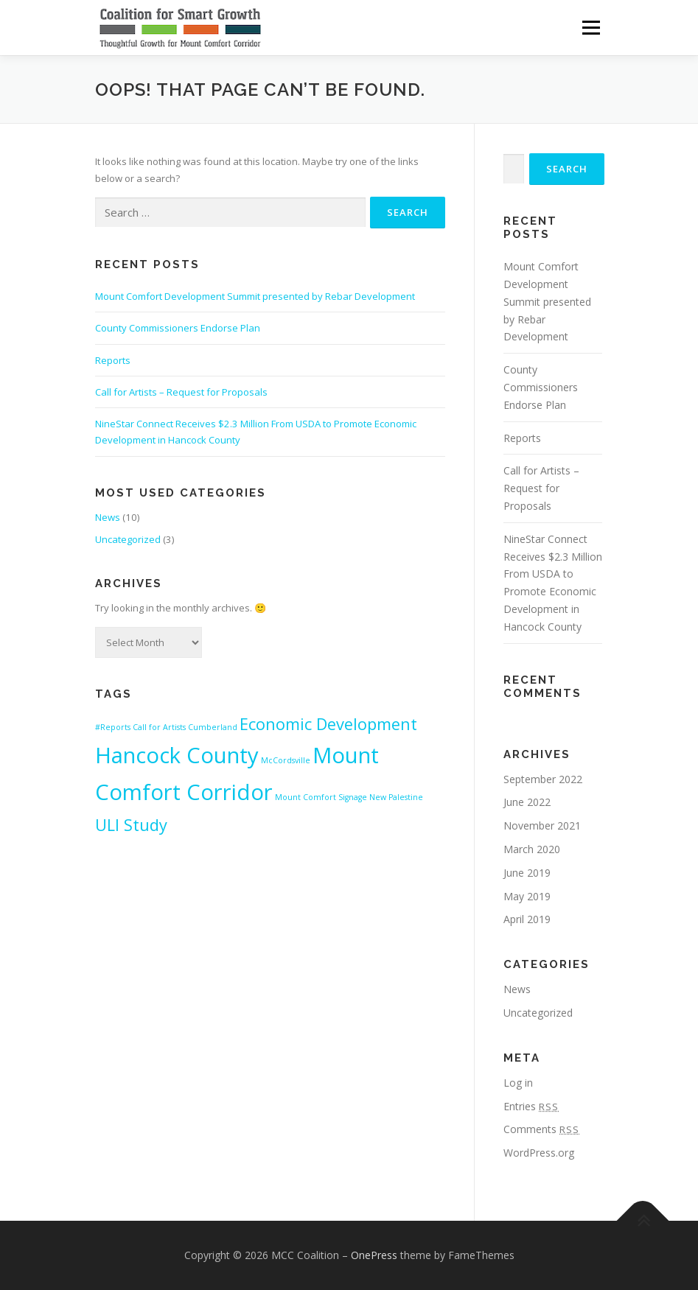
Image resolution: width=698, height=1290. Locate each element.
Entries (531, 1106)
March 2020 (531, 849)
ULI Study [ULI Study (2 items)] (131, 824)
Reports (112, 360)
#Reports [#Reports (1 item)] (112, 727)
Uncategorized (128, 539)
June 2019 (527, 873)
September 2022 (542, 779)
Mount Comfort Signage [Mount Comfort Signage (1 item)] (321, 797)
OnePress (374, 1255)
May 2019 (527, 896)
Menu (591, 27)
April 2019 (527, 919)
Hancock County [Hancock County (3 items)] (177, 755)
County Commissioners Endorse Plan (177, 327)
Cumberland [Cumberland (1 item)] (212, 727)
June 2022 (527, 802)
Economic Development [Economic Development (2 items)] (328, 724)
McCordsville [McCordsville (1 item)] (285, 760)
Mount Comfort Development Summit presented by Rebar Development (255, 296)
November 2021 (542, 825)
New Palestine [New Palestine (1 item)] (396, 797)
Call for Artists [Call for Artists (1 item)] (159, 727)
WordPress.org (538, 1153)
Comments (541, 1129)
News (107, 517)
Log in (518, 1083)
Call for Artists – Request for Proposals (181, 392)
